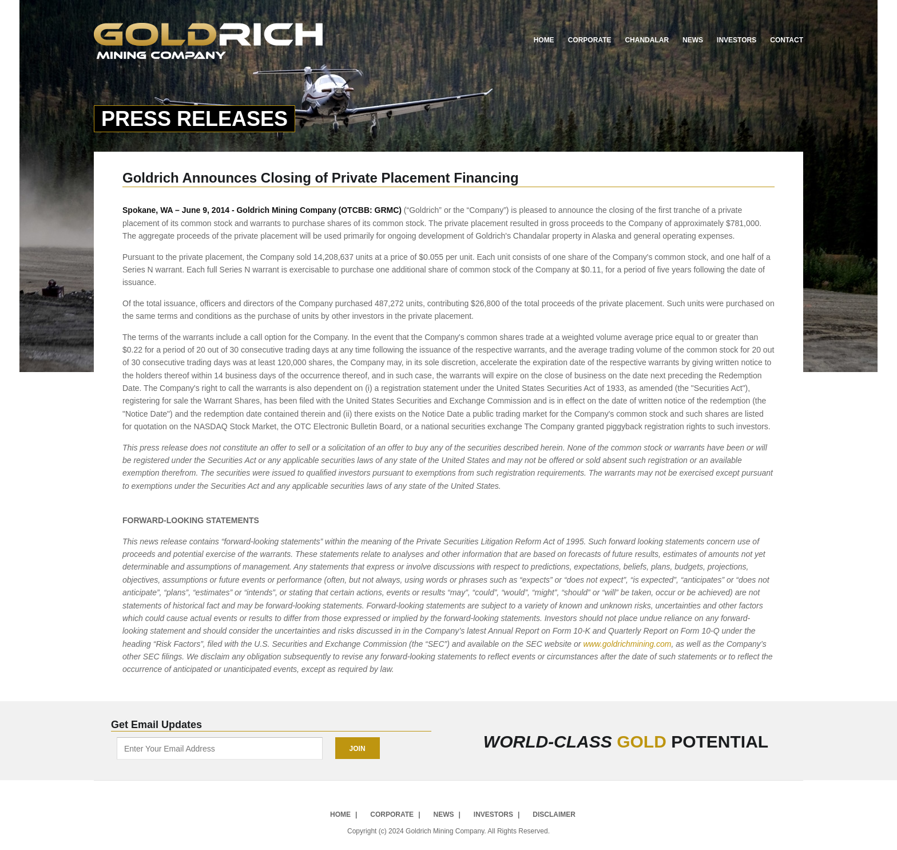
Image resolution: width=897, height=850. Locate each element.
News (692, 40)
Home (544, 40)
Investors (736, 40)
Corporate (590, 40)
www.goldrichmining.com (627, 644)
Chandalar (647, 40)
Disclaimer (554, 814)
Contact (786, 40)
